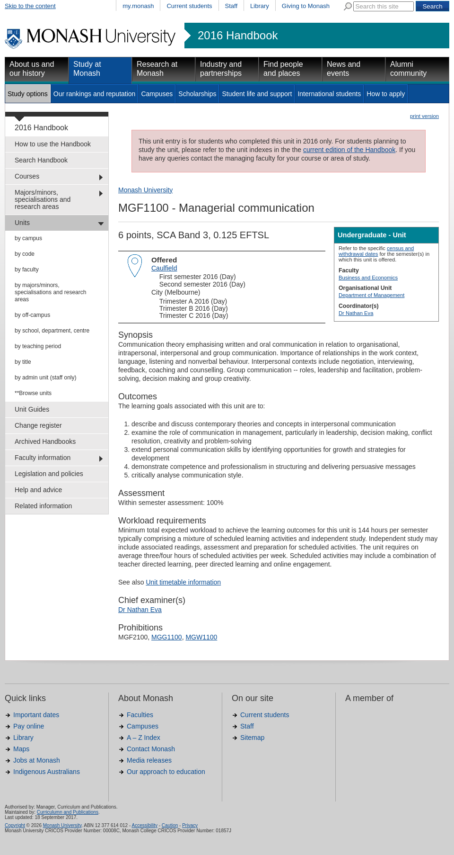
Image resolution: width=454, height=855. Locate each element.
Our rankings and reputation (94, 94)
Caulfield (164, 268)
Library (259, 5)
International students (329, 94)
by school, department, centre (52, 330)
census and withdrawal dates (376, 251)
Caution (170, 825)
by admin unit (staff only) (46, 377)
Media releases (149, 760)
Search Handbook (41, 160)
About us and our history (31, 68)
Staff (231, 5)
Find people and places (283, 68)
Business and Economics (368, 277)
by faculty (27, 269)
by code (25, 254)
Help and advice (38, 490)
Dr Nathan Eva (356, 313)
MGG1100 (166, 637)
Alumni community (408, 68)
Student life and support (257, 94)
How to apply (386, 94)
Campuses (157, 94)
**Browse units (33, 393)
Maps (21, 749)
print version (424, 116)
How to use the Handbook (53, 144)
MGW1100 (201, 637)
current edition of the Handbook (349, 149)
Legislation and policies (49, 473)
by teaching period (38, 346)
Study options (28, 94)
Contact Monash (151, 749)
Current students (189, 5)
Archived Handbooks (45, 441)
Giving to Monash (306, 5)
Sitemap (252, 737)
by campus (28, 238)
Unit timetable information (183, 582)
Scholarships (197, 94)
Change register (38, 425)
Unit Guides (32, 409)
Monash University (145, 190)
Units (22, 222)
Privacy (190, 825)
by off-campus (32, 315)
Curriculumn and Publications (67, 812)
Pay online (28, 726)
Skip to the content (30, 5)
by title (23, 362)
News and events (343, 68)
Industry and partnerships (221, 68)
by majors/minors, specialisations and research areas (50, 292)
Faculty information (42, 457)
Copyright (15, 825)
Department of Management (371, 295)
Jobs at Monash (36, 760)
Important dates (36, 715)
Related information (43, 506)
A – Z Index (143, 737)
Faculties (140, 715)
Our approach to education (166, 771)
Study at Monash (87, 68)
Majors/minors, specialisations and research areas (42, 199)
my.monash (138, 5)
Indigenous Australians (46, 771)
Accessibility (144, 825)
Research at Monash (157, 68)
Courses (27, 176)
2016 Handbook (238, 35)
